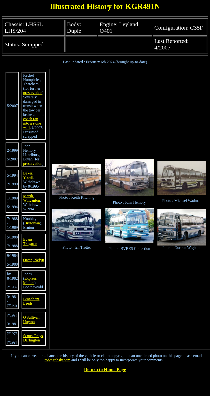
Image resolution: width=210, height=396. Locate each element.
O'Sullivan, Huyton (31, 319)
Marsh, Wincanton (31, 198)
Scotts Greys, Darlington (33, 338)
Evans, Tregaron (30, 241)
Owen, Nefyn (33, 260)
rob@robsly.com (57, 360)
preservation (32, 93)
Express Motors (30, 280)
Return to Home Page (105, 369)
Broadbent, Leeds (31, 301)
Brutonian (32, 223)
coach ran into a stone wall (32, 123)
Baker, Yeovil (28, 175)
